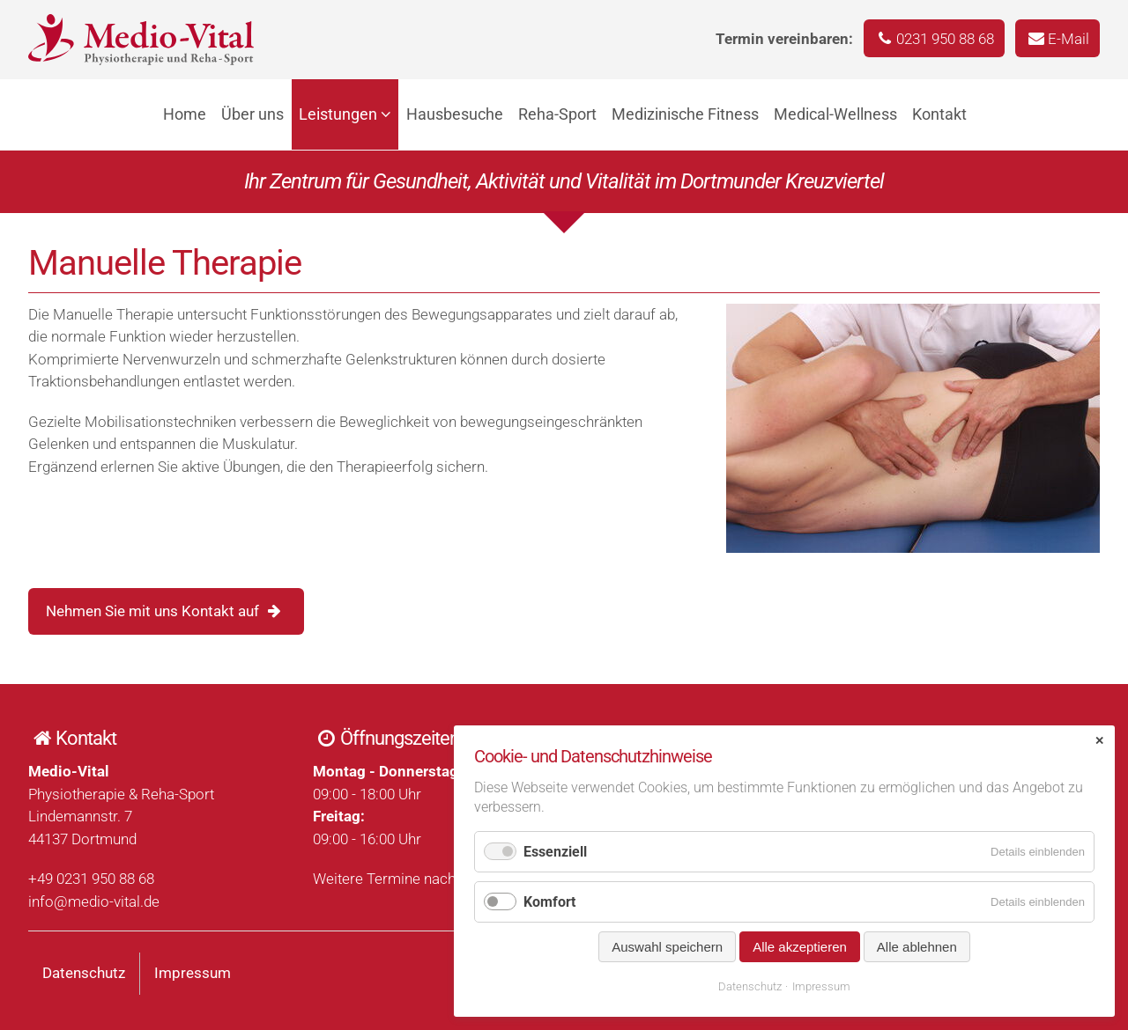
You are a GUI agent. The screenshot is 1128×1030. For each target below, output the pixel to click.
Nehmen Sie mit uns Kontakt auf (152, 611)
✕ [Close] (1099, 740)
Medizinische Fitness (685, 114)
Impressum (192, 973)
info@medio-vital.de (94, 901)
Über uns (252, 114)
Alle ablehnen (917, 946)
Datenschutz (83, 973)
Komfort (549, 902)
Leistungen (338, 114)
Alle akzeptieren (800, 946)
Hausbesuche (454, 114)
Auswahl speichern (667, 946)
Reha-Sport (557, 114)
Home (184, 114)
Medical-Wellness (835, 114)
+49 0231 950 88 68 (91, 878)
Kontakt (939, 114)
